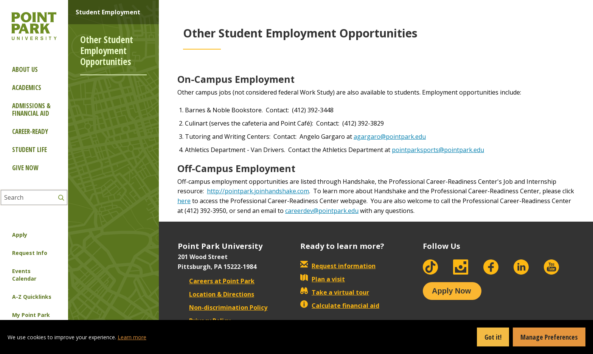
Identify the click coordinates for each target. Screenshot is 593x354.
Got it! (492, 337)
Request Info (29, 252)
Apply (19, 234)
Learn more (132, 337)
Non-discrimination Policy (222, 307)
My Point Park (31, 314)
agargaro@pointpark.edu (390, 136)
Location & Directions (216, 294)
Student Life (29, 149)
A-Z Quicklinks (31, 296)
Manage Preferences (549, 337)
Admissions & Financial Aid (31, 109)
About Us (25, 69)
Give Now (25, 167)
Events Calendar (24, 274)
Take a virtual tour (334, 292)
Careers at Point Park (216, 281)
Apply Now (451, 291)
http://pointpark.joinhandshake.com (258, 191)
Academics (26, 87)
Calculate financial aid (339, 305)
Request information (338, 266)
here (184, 201)
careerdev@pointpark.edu (322, 210)
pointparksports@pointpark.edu (438, 150)
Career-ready (30, 131)
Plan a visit (322, 279)
